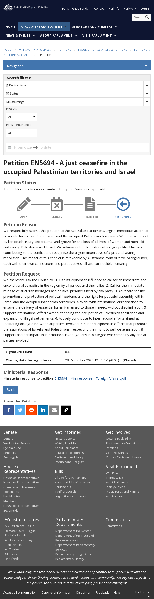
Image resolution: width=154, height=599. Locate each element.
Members (10, 501)
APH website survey (18, 540)
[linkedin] (43, 410)
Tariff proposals (66, 492)
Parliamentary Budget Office (74, 554)
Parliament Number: (19, 125)
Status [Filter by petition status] (12, 94)
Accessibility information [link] (20, 593)
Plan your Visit (115, 487)
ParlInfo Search (15, 535)
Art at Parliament (117, 482)
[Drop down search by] (146, 85)
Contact (99, 9)
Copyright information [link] (56, 593)
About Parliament (56, 36)
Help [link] (117, 593)
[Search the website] (141, 17)
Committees (114, 526)
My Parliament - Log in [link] (20, 526)
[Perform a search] (147, 17)
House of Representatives (21, 478)
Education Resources (69, 453)
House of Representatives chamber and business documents (21, 487)
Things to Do (114, 478)
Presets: (12, 109)
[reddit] (31, 410)
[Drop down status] (146, 93)
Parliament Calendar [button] (76, 9)
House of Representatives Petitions (102, 50)
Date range (15, 102)
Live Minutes (12, 496)
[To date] (48, 147)
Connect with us (117, 453)
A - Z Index (12, 549)
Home (10, 27)
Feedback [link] (102, 593)
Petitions (64, 50)
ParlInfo (114, 9)
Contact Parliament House (123, 457)
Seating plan (11, 457)
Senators (9, 453)
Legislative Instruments (70, 496)
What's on (113, 473)
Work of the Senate (16, 443)
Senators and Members (92, 27)
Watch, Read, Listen (68, 443)
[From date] (22, 147)
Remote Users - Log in (20, 531)
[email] (54, 410)
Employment (13, 545)
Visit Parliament (97, 36)
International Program (70, 462)
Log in (145, 9)
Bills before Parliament (70, 478)
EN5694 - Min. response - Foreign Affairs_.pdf (90, 378)
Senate (8, 439)
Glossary (11, 554)
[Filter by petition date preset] (21, 117)
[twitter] (20, 410)
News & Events (18, 36)
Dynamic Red (12, 448)
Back (11, 389)
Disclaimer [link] (83, 593)
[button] (77, 66)
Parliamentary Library (69, 457)
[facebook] (8, 410)
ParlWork (130, 9)
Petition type (16, 85)
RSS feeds (12, 559)
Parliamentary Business (42, 27)
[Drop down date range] (146, 102)
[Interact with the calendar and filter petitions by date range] (9, 147)
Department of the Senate (73, 531)
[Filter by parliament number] (21, 133)
